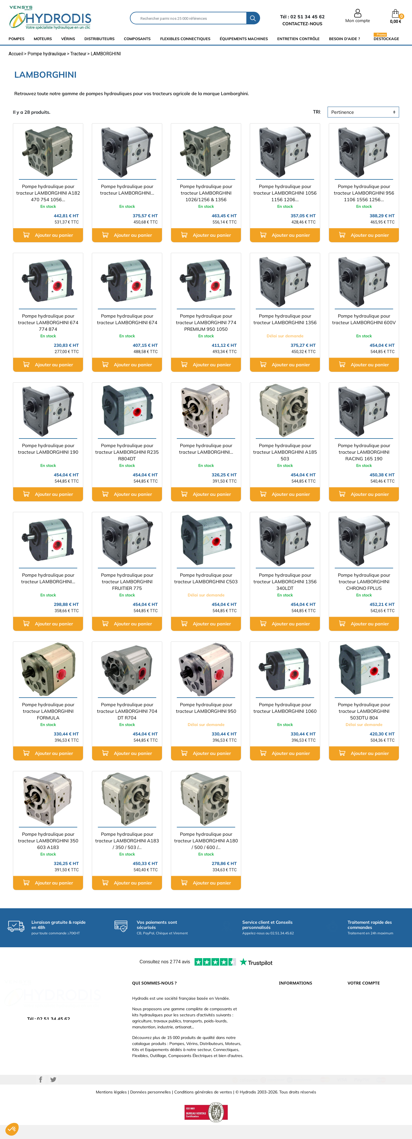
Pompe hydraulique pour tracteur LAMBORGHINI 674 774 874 (48, 322)
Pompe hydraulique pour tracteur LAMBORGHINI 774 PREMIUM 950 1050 (206, 322)
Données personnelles (150, 1106)
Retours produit (362, 1008)
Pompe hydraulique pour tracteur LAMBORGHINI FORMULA (48, 711)
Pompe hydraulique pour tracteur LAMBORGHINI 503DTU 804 (364, 711)
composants (137, 38)
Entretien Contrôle (298, 38)
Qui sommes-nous (295, 1025)
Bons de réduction (364, 1042)
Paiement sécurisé (296, 1008)
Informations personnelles (371, 999)
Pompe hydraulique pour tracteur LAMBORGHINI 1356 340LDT (285, 581)
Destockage (386, 38)
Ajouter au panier (48, 235)
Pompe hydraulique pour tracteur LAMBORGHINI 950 (206, 708)
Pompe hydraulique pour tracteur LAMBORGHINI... (127, 189)
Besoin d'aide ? (344, 38)
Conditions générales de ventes (203, 1106)
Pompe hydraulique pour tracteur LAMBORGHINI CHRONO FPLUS (364, 581)
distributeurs (99, 38)
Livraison (287, 999)
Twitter (53, 1094)
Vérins (68, 38)
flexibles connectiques (185, 38)
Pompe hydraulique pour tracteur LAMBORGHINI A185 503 (285, 452)
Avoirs (353, 1025)
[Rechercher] (188, 18)
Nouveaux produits (296, 1051)
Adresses (356, 1034)
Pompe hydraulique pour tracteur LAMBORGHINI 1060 (285, 708)
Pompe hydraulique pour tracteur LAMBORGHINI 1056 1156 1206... (285, 192)
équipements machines (244, 38)
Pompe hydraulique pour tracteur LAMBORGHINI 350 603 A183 (48, 840)
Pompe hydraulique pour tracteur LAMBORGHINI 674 (127, 319)
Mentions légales (111, 1106)
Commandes (359, 1016)
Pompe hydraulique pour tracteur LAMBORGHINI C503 (206, 578)
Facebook (40, 1094)
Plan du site (289, 1059)
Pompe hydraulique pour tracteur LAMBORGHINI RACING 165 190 (364, 452)
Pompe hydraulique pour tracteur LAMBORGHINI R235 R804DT (127, 452)
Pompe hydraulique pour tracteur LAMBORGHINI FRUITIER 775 (127, 581)
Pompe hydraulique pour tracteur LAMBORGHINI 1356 (285, 319)
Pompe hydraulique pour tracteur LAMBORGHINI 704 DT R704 (127, 711)
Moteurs (43, 38)
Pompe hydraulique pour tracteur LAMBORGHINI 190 (48, 449)
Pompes (16, 38)
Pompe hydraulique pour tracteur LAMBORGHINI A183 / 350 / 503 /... (127, 840)
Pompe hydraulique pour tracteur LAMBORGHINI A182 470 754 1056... (48, 192)
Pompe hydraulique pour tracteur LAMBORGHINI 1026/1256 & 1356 (206, 192)
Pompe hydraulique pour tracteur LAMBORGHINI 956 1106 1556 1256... (364, 192)
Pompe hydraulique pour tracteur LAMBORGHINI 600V (364, 319)
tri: (317, 112)
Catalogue (288, 1016)
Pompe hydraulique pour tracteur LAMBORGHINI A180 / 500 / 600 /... (206, 840)
